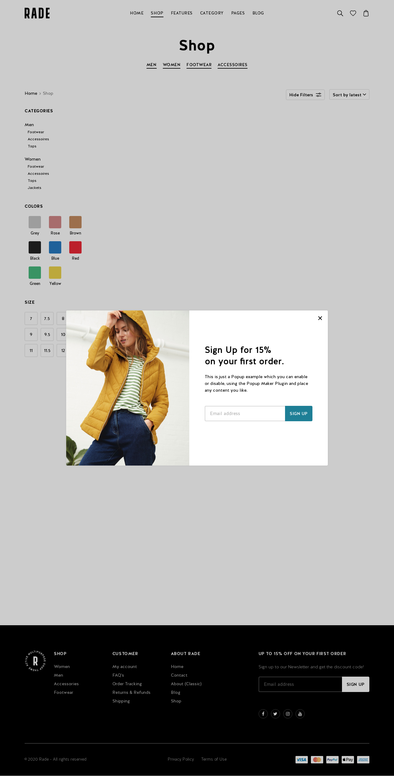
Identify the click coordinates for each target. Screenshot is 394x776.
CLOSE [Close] (320, 318)
